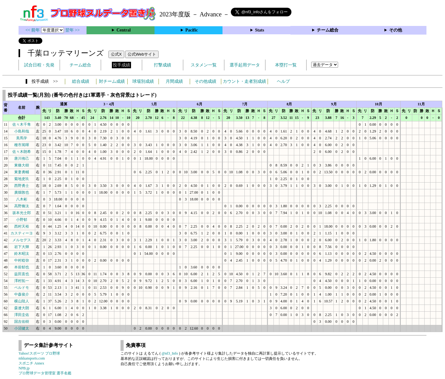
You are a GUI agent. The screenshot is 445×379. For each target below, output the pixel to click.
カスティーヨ (22, 233)
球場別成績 (143, 81)
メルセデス (21, 240)
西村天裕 (21, 226)
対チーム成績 (112, 81)
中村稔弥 (21, 260)
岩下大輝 (21, 247)
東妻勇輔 (21, 172)
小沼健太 (21, 328)
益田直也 (21, 274)
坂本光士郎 (21, 213)
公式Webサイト (142, 54)
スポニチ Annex (31, 363)
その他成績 (205, 81)
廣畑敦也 (21, 192)
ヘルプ (283, 81)
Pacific (191, 30)
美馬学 (21, 138)
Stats (259, 30)
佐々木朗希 (21, 151)
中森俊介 (21, 294)
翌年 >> (72, 30)
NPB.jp (24, 368)
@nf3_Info (170, 353)
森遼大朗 (21, 308)
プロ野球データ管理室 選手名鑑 (45, 373)
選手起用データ (245, 65)
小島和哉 (21, 131)
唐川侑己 (21, 158)
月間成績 (174, 81)
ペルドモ (21, 287)
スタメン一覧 (204, 65)
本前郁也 (21, 267)
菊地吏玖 (21, 179)
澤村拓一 (21, 281)
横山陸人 (21, 301)
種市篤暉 (21, 145)
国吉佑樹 (21, 321)
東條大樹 (21, 165)
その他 (395, 30)
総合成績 (80, 81)
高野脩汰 (21, 206)
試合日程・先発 (39, 65)
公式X (116, 54)
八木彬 (21, 199)
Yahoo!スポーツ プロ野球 (39, 353)
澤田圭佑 (21, 315)
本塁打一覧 (286, 65)
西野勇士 (21, 185)
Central (124, 30)
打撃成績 (162, 65)
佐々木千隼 (21, 124)
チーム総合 (327, 30)
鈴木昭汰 (21, 253)
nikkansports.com (32, 358)
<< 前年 (33, 30)
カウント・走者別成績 (244, 81)
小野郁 (21, 219)
